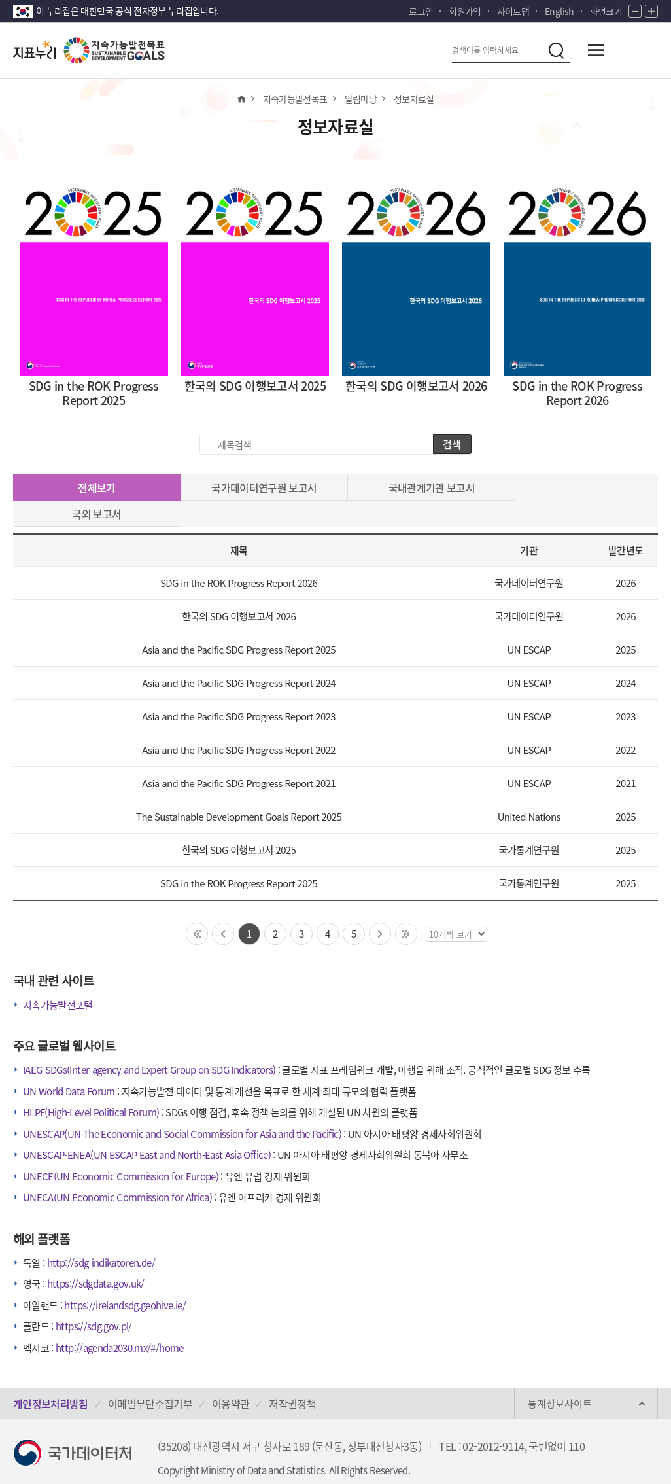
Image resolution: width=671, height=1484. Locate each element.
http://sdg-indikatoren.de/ (101, 1236)
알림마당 (361, 98)
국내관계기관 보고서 (416, 487)
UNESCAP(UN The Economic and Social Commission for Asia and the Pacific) (182, 1108)
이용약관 (230, 1377)
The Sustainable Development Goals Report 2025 (238, 790)
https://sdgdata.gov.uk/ (96, 1257)
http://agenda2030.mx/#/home (119, 1322)
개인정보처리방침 (50, 1377)
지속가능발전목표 (295, 98)
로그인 (421, 11)
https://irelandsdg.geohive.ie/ (125, 1279)
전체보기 (93, 488)
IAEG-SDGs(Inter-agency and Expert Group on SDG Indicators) (149, 1043)
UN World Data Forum (69, 1065)
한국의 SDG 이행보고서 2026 (239, 590)
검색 (452, 444)
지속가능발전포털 (58, 979)
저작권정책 (292, 1377)
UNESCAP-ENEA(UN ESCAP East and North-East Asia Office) (147, 1129)
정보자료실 (414, 98)
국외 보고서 (577, 487)
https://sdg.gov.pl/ (94, 1300)
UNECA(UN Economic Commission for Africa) (117, 1171)
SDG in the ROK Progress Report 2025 (238, 857)
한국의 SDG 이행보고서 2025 (239, 823)
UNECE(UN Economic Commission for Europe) (120, 1150)
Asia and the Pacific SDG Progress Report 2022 (239, 723)
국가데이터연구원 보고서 (254, 487)
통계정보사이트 (560, 1377)
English (559, 11)
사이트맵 (513, 11)
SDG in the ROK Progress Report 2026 (238, 556)
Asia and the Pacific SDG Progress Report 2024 (239, 656)
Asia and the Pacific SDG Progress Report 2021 (239, 757)
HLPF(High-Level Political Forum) (91, 1086)
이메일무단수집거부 (150, 1377)
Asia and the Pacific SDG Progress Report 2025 (239, 623)
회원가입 (465, 11)
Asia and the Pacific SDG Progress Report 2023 (239, 690)
